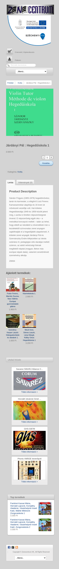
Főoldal (10, 83)
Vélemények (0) (25, 182)
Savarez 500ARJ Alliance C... (29, 369)
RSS (16, 547)
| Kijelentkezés (20, 51)
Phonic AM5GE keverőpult (30, 458)
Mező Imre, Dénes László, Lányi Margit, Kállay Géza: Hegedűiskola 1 (29, 335)
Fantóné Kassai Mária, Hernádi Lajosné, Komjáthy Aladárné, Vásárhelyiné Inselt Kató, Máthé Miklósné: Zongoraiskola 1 (30, 508)
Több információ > (29, 392)
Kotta (20, 83)
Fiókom (13, 59)
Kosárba (46, 163)
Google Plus (13, 547)
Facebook (9, 547)
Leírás (10, 182)
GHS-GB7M (29, 429)
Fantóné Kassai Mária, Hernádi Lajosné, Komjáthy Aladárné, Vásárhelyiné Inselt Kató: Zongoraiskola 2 (30, 523)
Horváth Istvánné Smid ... (29, 399)
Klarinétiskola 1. (29, 293)
